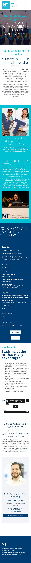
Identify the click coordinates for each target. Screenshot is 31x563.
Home (10, 39)
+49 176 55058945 (15, 511)
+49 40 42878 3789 (15, 510)
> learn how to (9, 287)
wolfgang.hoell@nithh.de (15, 508)
